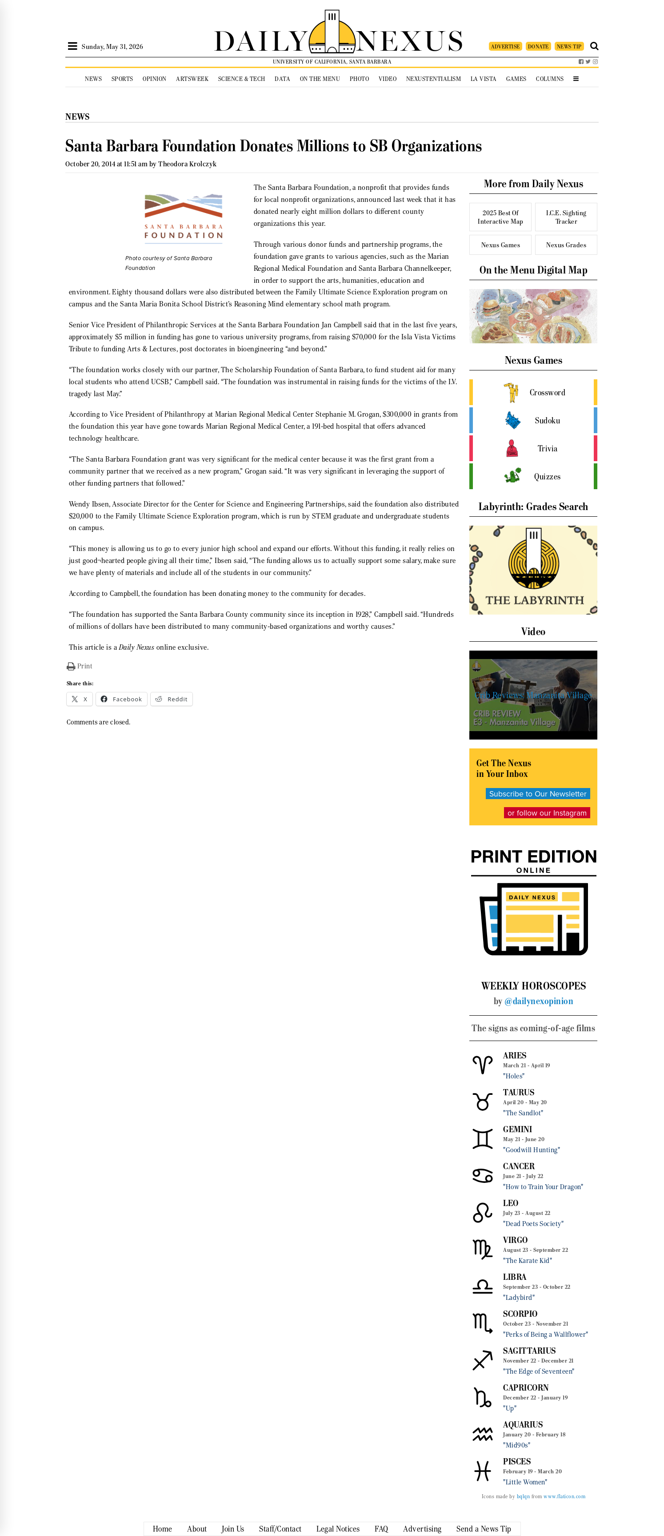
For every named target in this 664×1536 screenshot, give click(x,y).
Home (162, 1528)
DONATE (538, 46)
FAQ (381, 1528)
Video (388, 79)
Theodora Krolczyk (187, 164)
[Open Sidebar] (72, 46)
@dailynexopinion (538, 1001)
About (197, 1528)
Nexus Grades (566, 245)
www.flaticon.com (564, 1496)
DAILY (261, 39)
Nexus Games (500, 245)
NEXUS (410, 39)
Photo (359, 79)
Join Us (233, 1528)
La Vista (484, 79)
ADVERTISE (505, 46)
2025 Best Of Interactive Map (501, 217)
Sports (122, 79)
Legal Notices (338, 1528)
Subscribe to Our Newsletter (538, 793)
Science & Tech (241, 79)
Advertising (422, 1528)
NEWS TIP (569, 46)
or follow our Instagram (547, 812)
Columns (550, 79)
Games (516, 79)
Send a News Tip (484, 1528)
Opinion (155, 79)
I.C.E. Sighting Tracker (566, 217)
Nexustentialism (433, 79)
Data (282, 79)
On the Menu (320, 79)
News (93, 79)
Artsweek (192, 79)
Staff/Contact (280, 1528)
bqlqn (523, 1496)
